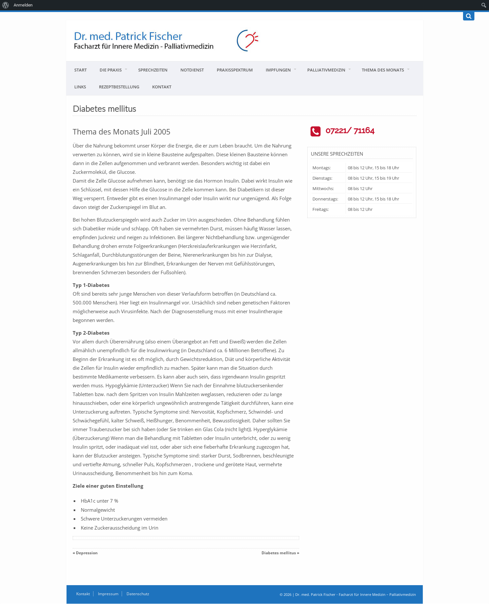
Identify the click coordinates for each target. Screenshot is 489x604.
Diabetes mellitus (279, 553)
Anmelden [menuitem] (23, 5)
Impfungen (278, 70)
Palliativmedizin (326, 70)
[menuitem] (5, 5)
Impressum (108, 593)
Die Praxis (111, 70)
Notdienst (192, 70)
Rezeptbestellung (119, 87)
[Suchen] (468, 16)
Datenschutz (138, 593)
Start (80, 70)
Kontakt (161, 87)
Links (80, 87)
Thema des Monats (383, 70)
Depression (87, 553)
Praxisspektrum (235, 70)
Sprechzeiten (152, 70)
